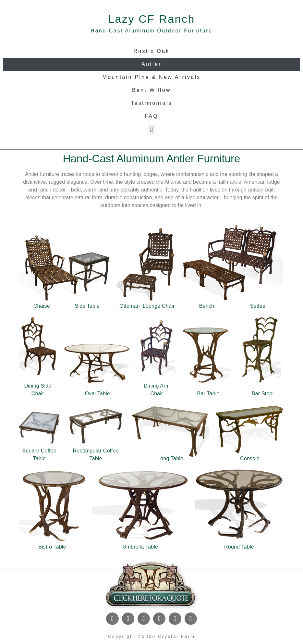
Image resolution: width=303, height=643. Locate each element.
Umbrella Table (140, 547)
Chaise (41, 306)
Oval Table (97, 393)
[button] (151, 129)
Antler (151, 64)
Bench (206, 306)
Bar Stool (263, 393)
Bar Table (208, 393)
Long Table (170, 458)
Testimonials (151, 103)
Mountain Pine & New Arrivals (151, 77)
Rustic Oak (151, 51)
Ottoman (129, 306)
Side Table (87, 306)
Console (250, 458)
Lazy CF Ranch (151, 19)
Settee (257, 306)
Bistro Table (52, 547)
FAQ (151, 116)
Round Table (239, 547)
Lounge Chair (159, 306)
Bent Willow (151, 90)
